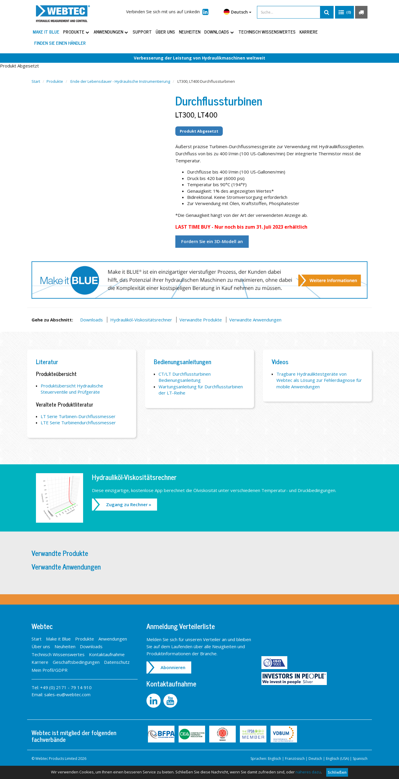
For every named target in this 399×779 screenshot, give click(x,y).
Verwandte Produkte (200, 320)
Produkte (76, 31)
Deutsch (237, 12)
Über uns (165, 31)
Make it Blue (46, 31)
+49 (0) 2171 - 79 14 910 (66, 687)
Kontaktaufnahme (107, 654)
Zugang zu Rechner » (128, 504)
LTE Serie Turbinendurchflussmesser (78, 422)
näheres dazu (308, 772)
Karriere (308, 31)
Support (142, 31)
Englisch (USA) (337, 758)
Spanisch (360, 758)
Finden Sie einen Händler (60, 43)
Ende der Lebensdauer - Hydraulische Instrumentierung (120, 81)
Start (36, 81)
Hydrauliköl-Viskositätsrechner (141, 320)
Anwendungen (111, 31)
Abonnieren (173, 667)
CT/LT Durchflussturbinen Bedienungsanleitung (185, 377)
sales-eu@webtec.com (67, 694)
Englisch (274, 758)
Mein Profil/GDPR (49, 670)
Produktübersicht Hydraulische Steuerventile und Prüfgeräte (72, 389)
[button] (344, 12)
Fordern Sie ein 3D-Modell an (212, 241)
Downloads (219, 31)
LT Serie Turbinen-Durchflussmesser (78, 416)
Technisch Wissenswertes (267, 31)
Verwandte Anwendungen (255, 320)
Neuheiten (189, 31)
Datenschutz (117, 662)
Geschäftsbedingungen (76, 662)
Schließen (337, 772)
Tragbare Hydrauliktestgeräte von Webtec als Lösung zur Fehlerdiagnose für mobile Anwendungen (319, 380)
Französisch (295, 758)
